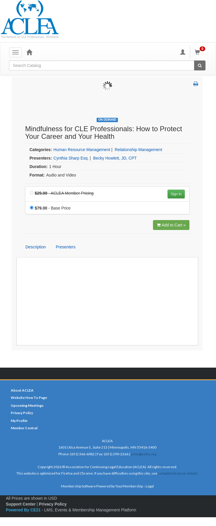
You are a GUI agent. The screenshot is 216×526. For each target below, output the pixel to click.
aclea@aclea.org (143, 454)
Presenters (66, 247)
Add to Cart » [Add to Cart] (171, 225)
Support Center (21, 504)
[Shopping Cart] (200, 52)
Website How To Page (29, 397)
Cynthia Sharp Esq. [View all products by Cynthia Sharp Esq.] (71, 158)
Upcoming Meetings (27, 405)
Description (35, 247)
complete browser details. (178, 473)
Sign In (176, 194)
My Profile (19, 420)
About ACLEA (22, 390)
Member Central (24, 428)
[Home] (29, 52)
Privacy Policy (22, 413)
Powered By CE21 (24, 510)
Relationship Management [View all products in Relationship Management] (138, 149)
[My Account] (183, 52)
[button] (195, 84)
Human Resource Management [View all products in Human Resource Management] (81, 149)
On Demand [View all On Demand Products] (107, 119)
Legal (150, 486)
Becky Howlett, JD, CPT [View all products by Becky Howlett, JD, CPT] (115, 158)
